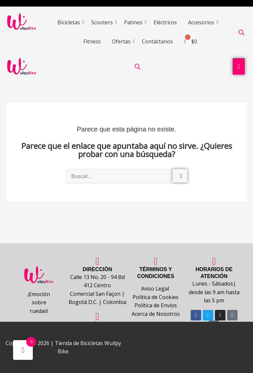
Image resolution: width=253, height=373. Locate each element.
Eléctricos (165, 22)
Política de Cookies (156, 297)
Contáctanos (157, 41)
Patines (134, 22)
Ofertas (122, 41)
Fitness (92, 41)
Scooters (103, 22)
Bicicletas (69, 22)
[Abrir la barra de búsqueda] (241, 32)
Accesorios (202, 22)
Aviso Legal (155, 288)
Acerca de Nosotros (156, 313)
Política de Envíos (156, 305)
